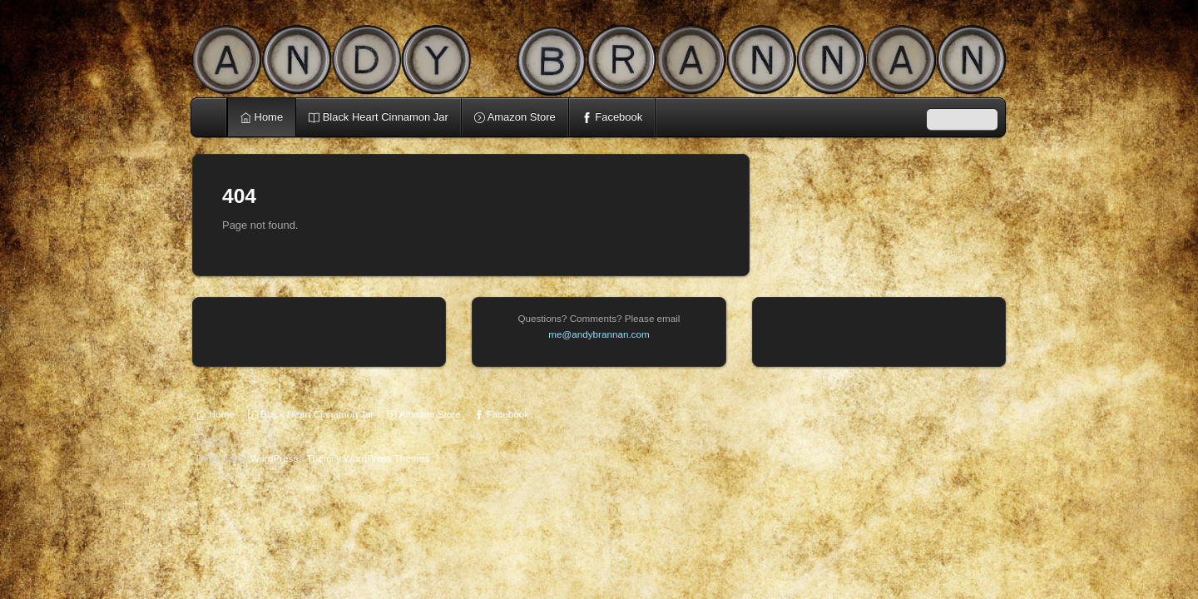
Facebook (612, 117)
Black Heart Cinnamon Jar (378, 117)
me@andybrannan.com (598, 334)
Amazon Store (515, 117)
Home (210, 117)
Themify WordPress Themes (368, 458)
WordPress (274, 458)
